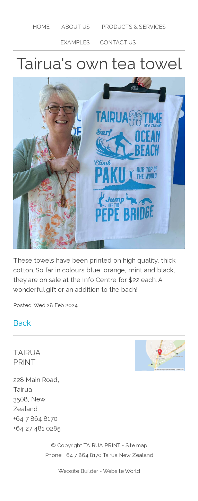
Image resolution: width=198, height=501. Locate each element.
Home (41, 27)
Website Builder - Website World (99, 471)
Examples (75, 42)
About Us (75, 27)
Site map (136, 445)
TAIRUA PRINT (102, 445)
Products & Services (134, 27)
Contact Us (118, 42)
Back (22, 323)
